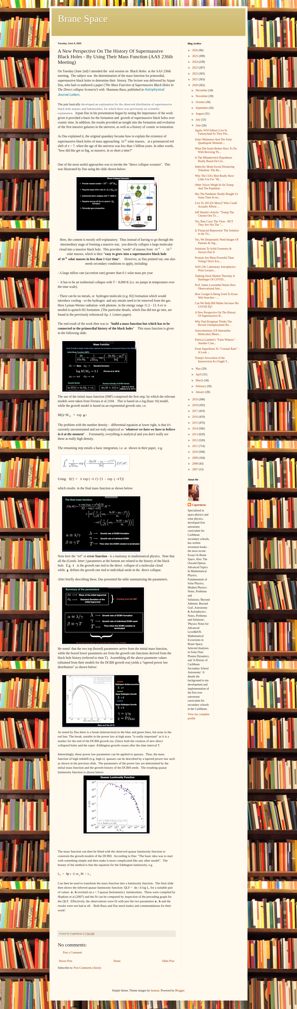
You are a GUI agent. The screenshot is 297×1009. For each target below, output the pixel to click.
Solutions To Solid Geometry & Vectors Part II (213, 250)
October (201, 102)
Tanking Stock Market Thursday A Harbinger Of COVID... (215, 277)
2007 (195, 469)
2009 (195, 457)
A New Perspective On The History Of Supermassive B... (215, 314)
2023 (195, 67)
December (202, 90)
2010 (195, 451)
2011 (195, 446)
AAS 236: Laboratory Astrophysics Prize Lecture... (215, 268)
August (200, 113)
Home (117, 961)
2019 (195, 399)
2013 (195, 434)
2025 (195, 56)
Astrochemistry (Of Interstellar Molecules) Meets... (213, 332)
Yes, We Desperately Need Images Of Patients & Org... (216, 241)
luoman (155, 990)
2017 (195, 411)
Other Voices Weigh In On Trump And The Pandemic (214, 186)
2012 (195, 440)
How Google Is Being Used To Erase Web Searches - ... (216, 296)
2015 (195, 422)
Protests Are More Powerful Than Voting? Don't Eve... (214, 259)
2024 (195, 61)
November (202, 96)
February (201, 386)
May (199, 368)
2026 (195, 50)
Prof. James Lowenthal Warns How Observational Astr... (215, 286)
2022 (195, 73)
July (198, 119)
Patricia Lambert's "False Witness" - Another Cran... (216, 341)
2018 (195, 405)
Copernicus (199, 504)
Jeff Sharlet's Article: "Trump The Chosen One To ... (214, 214)
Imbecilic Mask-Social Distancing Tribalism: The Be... (214, 168)
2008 (195, 463)
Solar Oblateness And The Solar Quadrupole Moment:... (213, 141)
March (200, 380)
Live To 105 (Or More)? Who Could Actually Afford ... (216, 205)
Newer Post (65, 961)
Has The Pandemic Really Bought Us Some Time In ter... (216, 195)
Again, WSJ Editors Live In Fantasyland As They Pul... (212, 132)
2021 (195, 79)
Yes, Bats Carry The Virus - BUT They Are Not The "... (214, 223)
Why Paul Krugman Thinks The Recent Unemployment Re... (213, 323)
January (200, 392)
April (199, 374)
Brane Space (82, 18)
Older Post (168, 961)
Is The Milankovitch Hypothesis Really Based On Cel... (213, 159)
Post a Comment (72, 952)
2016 (195, 416)
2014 (195, 428)
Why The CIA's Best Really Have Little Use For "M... (214, 177)
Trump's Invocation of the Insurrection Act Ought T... (212, 359)
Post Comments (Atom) (87, 967)
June (199, 125)
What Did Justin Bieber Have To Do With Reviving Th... (216, 150)
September (202, 107)
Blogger (179, 990)
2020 (195, 85)
